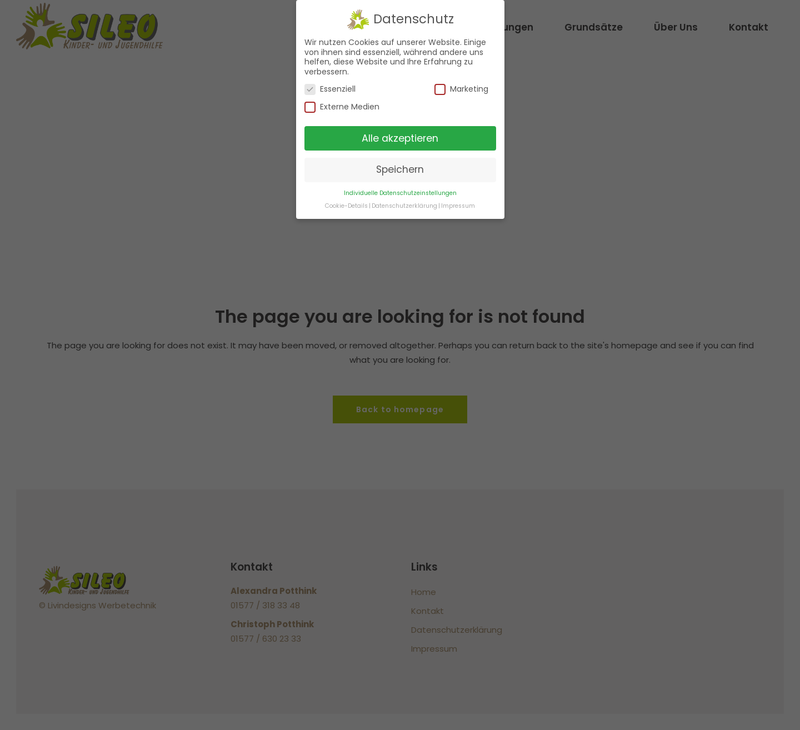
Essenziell (330, 89)
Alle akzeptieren (400, 138)
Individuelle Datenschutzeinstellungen (400, 193)
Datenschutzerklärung (404, 206)
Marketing (461, 89)
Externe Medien (341, 107)
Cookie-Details (346, 206)
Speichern (400, 169)
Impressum (458, 206)
